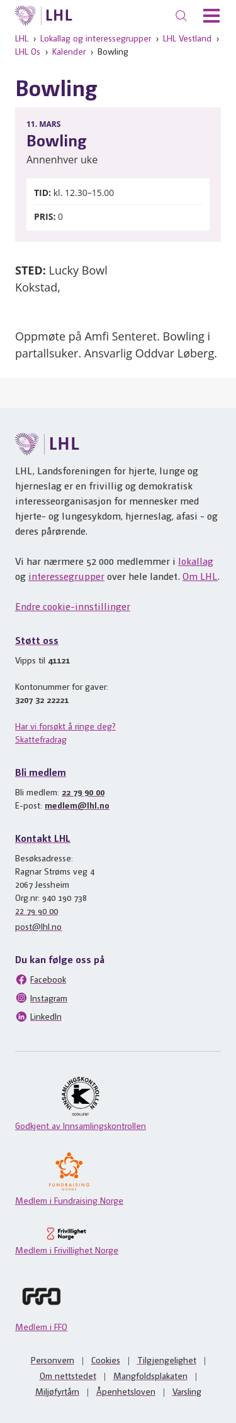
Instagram (41, 997)
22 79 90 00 (83, 791)
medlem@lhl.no (77, 804)
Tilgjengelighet (166, 1359)
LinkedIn (38, 1016)
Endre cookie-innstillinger (72, 606)
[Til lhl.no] (43, 16)
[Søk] (181, 15)
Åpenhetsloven (125, 1391)
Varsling (186, 1391)
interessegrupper (66, 575)
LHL (21, 37)
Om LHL (200, 575)
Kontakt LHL (42, 838)
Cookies (105, 1359)
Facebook (40, 979)
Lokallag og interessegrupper (95, 37)
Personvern (52, 1359)
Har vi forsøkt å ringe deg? (65, 725)
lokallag (195, 560)
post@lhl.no (38, 926)
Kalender (69, 51)
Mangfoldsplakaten (150, 1375)
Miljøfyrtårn (57, 1391)
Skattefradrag (41, 738)
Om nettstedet (68, 1375)
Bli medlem (40, 772)
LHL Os (27, 51)
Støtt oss (37, 640)
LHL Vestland (187, 37)
